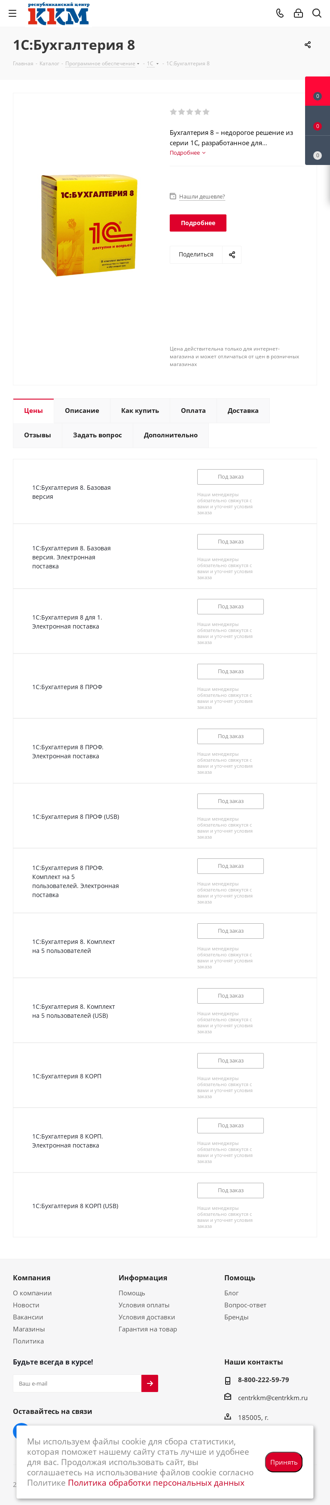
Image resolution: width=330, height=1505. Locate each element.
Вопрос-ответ (245, 1304)
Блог (231, 1292)
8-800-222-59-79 (263, 1379)
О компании (32, 1292)
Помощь (132, 1292)
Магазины (29, 1329)
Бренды (236, 1317)
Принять (284, 1462)
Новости (26, 1304)
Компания (31, 1277)
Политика (28, 1341)
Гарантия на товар (148, 1329)
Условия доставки (147, 1317)
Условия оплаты (144, 1304)
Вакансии (28, 1317)
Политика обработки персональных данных (156, 1482)
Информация (143, 1277)
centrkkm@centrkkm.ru (273, 1397)
